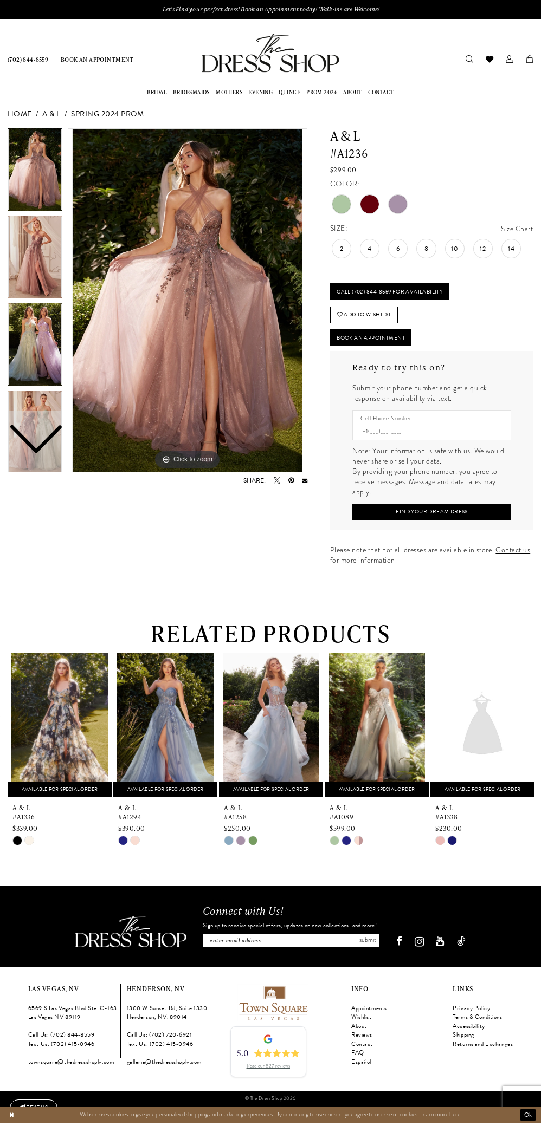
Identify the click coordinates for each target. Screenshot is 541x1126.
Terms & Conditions (477, 1020)
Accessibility (469, 1029)
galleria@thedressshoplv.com (164, 1065)
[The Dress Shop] (128, 935)
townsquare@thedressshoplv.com (71, 1065)
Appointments (369, 1011)
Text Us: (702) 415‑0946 (61, 1047)
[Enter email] (291, 943)
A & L (51, 114)
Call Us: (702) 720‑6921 (159, 1038)
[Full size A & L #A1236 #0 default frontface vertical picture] (187, 300)
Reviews (361, 1038)
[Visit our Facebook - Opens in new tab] (402, 945)
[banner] (270, 53)
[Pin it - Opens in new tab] (291, 481)
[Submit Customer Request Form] (431, 515)
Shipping (463, 1038)
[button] (509, 59)
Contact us (512, 553)
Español (361, 1065)
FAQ (357, 1056)
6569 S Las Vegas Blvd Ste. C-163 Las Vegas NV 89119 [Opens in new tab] (72, 1016)
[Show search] (469, 59)
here (454, 1117)
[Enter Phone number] (427, 434)
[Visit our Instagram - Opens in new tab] (422, 945)
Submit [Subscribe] (369, 943)
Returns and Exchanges (483, 1047)
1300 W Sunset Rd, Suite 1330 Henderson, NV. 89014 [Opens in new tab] (167, 1016)
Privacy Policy (471, 1011)
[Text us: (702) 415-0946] (34, 1107)
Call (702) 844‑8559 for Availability (393, 292)
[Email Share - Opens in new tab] (304, 481)
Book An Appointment (374, 339)
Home (20, 114)
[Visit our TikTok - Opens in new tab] (464, 945)
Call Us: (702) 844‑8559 (61, 1038)
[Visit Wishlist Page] (489, 59)
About (359, 1029)
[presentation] (60, 728)
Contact (362, 1047)
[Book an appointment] (97, 59)
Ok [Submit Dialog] (528, 1117)
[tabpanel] (187, 300)
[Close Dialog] (11, 1117)
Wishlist (361, 1020)
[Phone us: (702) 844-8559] (28, 59)
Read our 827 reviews (268, 1069)
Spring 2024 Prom (107, 114)
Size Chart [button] (516, 229)
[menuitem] (28, 59)
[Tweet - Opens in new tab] (277, 481)
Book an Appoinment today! (279, 9)
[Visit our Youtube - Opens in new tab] (443, 945)
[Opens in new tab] (272, 1005)
